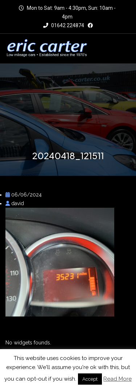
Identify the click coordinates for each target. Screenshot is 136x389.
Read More (117, 379)
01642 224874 (63, 25)
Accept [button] (90, 379)
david (14, 203)
